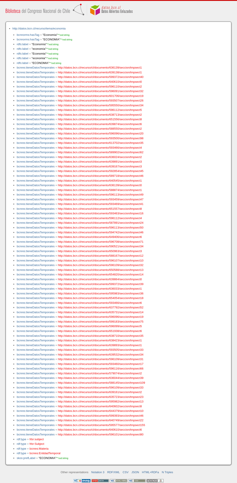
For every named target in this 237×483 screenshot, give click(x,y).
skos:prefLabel (26, 458)
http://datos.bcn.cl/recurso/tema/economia (39, 28)
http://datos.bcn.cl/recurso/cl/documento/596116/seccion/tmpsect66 (100, 368)
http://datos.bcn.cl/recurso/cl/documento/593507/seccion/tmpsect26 (100, 100)
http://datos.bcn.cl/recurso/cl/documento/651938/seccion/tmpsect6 (100, 331)
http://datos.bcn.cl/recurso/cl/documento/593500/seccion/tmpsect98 (100, 138)
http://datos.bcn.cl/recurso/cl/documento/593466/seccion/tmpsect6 (100, 302)
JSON (135, 472)
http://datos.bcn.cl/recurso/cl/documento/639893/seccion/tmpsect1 (100, 345)
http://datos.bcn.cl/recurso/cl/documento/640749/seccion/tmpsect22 (100, 420)
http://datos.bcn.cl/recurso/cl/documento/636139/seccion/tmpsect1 (100, 67)
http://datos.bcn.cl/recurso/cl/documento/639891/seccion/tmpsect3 (100, 161)
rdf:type (21, 439)
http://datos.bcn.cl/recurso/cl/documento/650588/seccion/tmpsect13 (100, 270)
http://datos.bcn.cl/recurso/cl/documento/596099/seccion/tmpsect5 (100, 326)
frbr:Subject (37, 443)
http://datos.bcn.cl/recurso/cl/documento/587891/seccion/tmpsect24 (100, 222)
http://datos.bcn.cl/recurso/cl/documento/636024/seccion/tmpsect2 (100, 157)
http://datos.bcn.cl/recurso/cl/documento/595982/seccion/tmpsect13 (100, 401)
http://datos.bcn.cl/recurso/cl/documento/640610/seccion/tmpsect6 (100, 429)
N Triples (167, 472)
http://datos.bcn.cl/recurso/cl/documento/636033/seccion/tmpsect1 (100, 288)
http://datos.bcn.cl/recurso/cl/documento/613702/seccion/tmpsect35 (100, 142)
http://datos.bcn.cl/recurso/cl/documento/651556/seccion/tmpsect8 (100, 119)
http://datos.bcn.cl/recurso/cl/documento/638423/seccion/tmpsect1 (100, 340)
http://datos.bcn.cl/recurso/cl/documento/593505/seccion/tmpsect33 (100, 349)
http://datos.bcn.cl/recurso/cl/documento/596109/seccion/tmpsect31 (100, 359)
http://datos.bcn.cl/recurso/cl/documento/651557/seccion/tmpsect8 (100, 208)
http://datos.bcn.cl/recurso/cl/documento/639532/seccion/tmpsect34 (100, 354)
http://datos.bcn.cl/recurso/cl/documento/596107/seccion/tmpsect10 (100, 260)
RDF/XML (113, 472)
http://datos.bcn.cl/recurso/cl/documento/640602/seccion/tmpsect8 (100, 406)
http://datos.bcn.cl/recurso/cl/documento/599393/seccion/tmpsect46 (100, 415)
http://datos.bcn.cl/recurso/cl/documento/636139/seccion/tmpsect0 (100, 185)
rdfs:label (22, 44)
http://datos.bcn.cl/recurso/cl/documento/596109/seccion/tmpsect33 (100, 387)
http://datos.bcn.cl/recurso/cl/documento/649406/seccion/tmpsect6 (100, 237)
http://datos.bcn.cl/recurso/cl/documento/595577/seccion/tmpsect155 (101, 425)
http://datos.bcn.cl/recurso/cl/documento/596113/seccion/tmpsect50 (100, 227)
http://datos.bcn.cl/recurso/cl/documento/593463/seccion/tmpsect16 (100, 213)
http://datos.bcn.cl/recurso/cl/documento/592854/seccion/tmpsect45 (100, 171)
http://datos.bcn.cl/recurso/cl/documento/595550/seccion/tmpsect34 (100, 105)
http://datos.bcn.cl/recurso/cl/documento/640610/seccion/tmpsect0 (100, 81)
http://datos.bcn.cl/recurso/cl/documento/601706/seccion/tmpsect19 (100, 96)
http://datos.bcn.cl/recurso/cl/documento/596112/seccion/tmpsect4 (100, 218)
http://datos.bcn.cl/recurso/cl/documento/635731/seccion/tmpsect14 (100, 312)
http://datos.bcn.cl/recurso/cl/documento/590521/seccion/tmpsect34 (100, 246)
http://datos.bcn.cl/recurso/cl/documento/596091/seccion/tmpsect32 (100, 91)
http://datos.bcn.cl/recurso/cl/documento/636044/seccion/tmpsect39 (100, 378)
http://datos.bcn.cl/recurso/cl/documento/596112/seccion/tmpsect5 (100, 110)
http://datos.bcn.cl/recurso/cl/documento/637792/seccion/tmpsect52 (100, 307)
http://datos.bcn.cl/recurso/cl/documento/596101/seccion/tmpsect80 (100, 434)
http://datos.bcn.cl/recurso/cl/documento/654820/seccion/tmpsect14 (100, 274)
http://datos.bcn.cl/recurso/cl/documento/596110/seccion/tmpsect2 (100, 86)
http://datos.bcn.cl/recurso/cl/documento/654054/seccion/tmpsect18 (100, 298)
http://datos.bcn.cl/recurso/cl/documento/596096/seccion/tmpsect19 (100, 316)
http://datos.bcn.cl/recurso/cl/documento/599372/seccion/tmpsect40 (100, 77)
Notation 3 (98, 472)
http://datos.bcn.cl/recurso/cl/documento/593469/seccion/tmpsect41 (100, 204)
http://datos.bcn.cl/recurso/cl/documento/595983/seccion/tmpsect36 (100, 293)
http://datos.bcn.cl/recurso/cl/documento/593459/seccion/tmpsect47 (100, 199)
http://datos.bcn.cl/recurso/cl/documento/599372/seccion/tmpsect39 (100, 284)
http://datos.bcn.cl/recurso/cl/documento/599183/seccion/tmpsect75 (100, 321)
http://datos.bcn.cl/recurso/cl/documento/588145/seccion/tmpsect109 (101, 382)
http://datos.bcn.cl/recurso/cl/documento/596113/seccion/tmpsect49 (100, 194)
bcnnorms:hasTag (28, 34)
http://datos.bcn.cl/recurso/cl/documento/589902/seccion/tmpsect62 (100, 152)
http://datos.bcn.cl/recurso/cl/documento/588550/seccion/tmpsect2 (100, 128)
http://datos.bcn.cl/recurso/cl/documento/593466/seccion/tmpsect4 (100, 147)
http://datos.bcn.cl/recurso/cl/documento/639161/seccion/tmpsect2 (100, 392)
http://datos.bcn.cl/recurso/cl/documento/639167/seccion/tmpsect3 (100, 166)
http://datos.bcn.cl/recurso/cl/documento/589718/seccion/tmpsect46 (100, 175)
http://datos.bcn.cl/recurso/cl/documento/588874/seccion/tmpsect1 (100, 190)
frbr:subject (37, 439)
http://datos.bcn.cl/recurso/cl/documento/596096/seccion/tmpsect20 (100, 133)
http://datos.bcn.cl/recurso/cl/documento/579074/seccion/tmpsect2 (100, 373)
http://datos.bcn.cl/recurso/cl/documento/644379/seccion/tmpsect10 (100, 411)
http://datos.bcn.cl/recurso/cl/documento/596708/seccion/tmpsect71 (100, 241)
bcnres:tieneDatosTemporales (35, 67)
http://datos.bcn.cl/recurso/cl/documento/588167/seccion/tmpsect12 (100, 255)
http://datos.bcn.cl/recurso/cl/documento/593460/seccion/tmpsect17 (100, 364)
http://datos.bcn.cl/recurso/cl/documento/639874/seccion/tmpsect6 (100, 124)
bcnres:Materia (39, 448)
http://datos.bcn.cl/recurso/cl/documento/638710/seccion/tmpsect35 (100, 335)
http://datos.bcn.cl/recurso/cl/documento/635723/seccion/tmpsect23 (100, 397)
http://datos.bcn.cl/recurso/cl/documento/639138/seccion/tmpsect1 (100, 72)
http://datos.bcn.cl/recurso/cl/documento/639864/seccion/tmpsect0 (100, 279)
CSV (126, 472)
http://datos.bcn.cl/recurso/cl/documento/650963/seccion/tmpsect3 (100, 251)
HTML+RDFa (150, 472)
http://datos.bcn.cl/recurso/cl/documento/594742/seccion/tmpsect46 (100, 232)
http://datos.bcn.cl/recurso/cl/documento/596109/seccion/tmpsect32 (100, 265)
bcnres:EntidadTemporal (45, 453)
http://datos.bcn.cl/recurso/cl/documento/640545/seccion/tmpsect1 (100, 180)
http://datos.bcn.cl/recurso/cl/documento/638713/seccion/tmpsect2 (100, 114)
